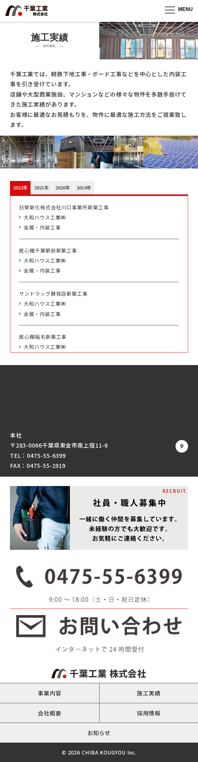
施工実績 (149, 693)
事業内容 (49, 693)
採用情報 (149, 713)
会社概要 (49, 713)
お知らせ (99, 733)
